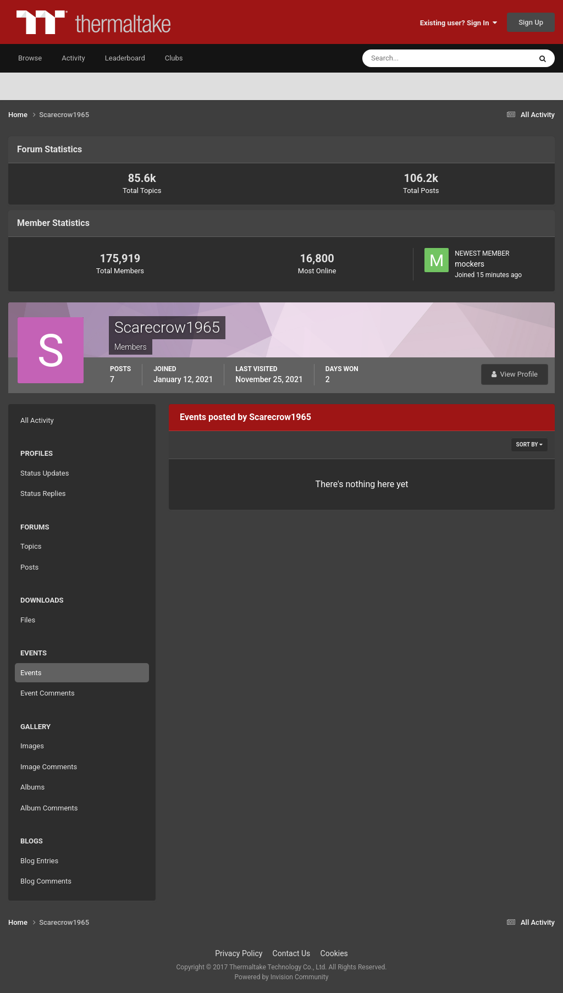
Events (30, 673)
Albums (32, 787)
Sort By (529, 445)
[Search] (413, 58)
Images (32, 746)
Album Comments (49, 808)
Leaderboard (125, 58)
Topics (31, 546)
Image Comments (48, 767)
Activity (73, 58)
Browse (30, 58)
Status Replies (43, 493)
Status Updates (44, 473)
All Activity (37, 420)
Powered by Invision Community (282, 977)
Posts (29, 567)
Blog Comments (45, 881)
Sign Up (530, 22)
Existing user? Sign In (458, 23)
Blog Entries (39, 861)
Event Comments (47, 693)
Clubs (174, 58)
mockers (469, 264)
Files (27, 620)
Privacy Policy (238, 953)
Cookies (334, 953)
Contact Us (292, 953)
